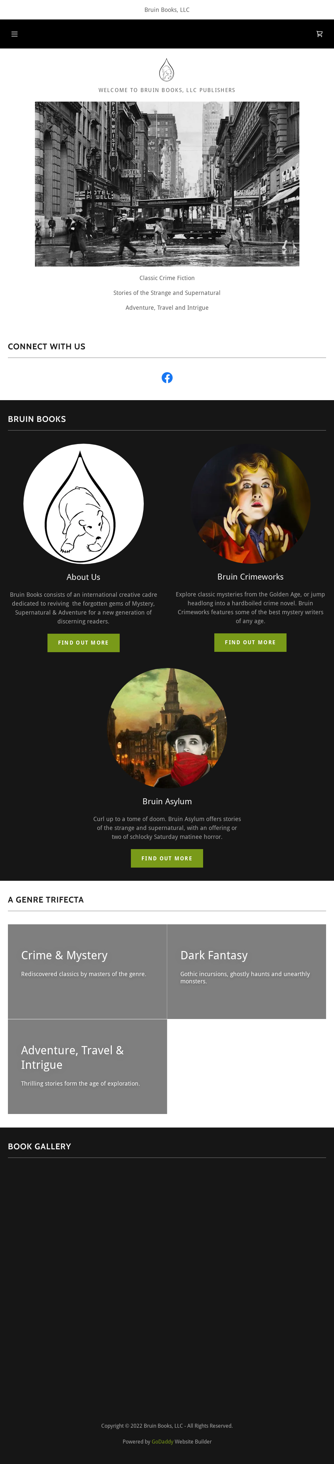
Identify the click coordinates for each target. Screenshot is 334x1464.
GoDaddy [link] (162, 1442)
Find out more (83, 643)
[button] (14, 34)
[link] (319, 34)
